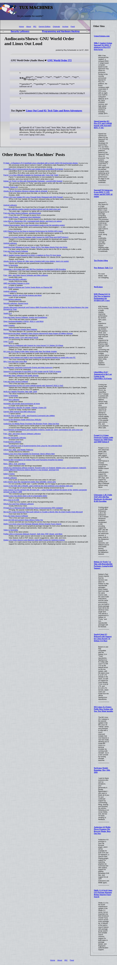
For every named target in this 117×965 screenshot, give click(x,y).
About (28, 27)
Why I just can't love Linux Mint (15, 361)
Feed (73, 27)
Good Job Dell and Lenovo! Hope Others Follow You (23, 520)
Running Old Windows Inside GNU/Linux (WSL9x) (22, 420)
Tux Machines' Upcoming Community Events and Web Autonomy (28, 367)
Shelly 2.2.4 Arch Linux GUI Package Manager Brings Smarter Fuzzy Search (103, 893)
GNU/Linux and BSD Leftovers (15, 279)
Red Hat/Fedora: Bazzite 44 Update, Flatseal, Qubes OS (24, 408)
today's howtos (9, 325)
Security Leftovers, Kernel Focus (15, 303)
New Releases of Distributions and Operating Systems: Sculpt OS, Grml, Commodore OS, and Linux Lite (43, 430)
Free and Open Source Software (15, 251)
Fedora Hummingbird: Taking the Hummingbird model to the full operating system (34, 225)
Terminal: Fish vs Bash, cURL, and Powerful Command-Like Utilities (29, 416)
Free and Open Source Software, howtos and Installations (25, 317)
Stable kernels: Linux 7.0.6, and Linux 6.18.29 (20, 337)
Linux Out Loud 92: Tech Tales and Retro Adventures (54, 110)
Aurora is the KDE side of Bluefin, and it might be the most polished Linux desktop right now (38, 486)
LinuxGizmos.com (102, 36)
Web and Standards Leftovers (14, 438)
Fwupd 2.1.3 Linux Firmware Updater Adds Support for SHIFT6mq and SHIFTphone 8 (103, 438)
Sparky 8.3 (7, 313)
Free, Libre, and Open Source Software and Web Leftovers (25, 275)
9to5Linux (98, 287)
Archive (65, 27)
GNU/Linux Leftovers (11, 400)
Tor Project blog (101, 260)
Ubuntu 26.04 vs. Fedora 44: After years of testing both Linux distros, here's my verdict (36, 261)
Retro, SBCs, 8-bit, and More (14, 464)
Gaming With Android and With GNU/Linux (19, 412)
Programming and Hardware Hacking (61, 31)
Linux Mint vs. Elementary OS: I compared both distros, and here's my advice (32, 221)
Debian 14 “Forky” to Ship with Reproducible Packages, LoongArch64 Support (103, 565)
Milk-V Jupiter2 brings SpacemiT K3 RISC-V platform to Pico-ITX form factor (103, 46)
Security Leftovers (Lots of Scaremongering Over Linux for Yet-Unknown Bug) (32, 446)
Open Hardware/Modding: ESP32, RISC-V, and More (23, 321)
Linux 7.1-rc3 (8, 341)
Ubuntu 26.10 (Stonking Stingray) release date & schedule (25, 191)
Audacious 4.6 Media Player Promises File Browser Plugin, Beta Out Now (102, 830)
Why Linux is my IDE (11, 500)
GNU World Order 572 (59, 60)
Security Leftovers (20, 31)
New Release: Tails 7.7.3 (103, 268)
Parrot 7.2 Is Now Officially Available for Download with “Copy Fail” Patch (31, 175)
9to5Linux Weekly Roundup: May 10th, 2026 (102, 770)
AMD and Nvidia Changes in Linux (16, 283)
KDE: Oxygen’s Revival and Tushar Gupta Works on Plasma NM (27, 287)
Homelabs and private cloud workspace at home (21, 404)
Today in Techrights (10, 265)
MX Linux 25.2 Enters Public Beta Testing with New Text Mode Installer (103, 709)
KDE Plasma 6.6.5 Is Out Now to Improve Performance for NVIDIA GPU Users (102, 297)
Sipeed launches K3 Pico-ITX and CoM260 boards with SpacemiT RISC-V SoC (103, 124)
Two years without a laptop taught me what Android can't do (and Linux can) (32, 209)
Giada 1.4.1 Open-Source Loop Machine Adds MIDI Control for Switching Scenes (34, 540)
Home (21, 27)
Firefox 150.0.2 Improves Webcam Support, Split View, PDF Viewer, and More (32, 534)
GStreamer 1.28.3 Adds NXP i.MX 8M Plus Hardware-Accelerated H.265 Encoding (103, 498)
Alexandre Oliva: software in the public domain (21, 376)
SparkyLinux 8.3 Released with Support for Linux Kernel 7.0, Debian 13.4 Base (103, 637)
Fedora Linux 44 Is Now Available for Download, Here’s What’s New (29, 454)
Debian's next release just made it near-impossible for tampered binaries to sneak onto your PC (39, 357)
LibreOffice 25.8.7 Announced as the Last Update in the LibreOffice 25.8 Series (103, 375)
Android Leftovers (10, 205)
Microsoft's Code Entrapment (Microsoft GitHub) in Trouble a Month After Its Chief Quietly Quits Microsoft (43, 512)
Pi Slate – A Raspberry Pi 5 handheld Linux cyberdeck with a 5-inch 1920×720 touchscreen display (40, 163)
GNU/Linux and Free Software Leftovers (18, 504)
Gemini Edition (44, 27)
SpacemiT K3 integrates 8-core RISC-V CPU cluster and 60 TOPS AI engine (103, 193)
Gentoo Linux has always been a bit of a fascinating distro (25, 496)
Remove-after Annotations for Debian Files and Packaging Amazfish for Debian (33, 460)
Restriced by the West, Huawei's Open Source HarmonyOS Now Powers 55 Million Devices (38, 333)
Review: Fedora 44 (10, 187)
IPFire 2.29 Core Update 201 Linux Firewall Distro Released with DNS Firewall (33, 197)
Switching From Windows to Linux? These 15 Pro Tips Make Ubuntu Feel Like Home (35, 247)
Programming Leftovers (12, 299)
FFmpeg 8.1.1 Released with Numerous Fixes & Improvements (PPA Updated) (33, 508)
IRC (34, 27)
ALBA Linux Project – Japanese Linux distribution (22, 217)
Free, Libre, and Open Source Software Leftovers (22, 434)
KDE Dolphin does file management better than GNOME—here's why (29, 482)
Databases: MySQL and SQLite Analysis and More (22, 295)
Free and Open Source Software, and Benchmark (22, 213)
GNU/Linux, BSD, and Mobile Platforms (18, 450)
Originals (56, 27)
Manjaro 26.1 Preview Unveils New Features (20, 329)
